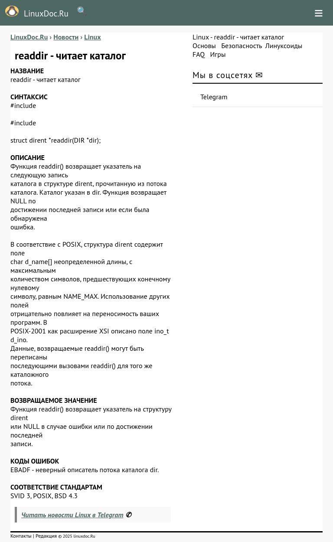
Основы (204, 45)
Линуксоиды (284, 45)
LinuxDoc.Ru (34, 12)
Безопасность (241, 45)
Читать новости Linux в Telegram (72, 514)
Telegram (214, 96)
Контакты (21, 535)
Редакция (46, 535)
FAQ (199, 54)
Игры (217, 54)
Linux (201, 37)
